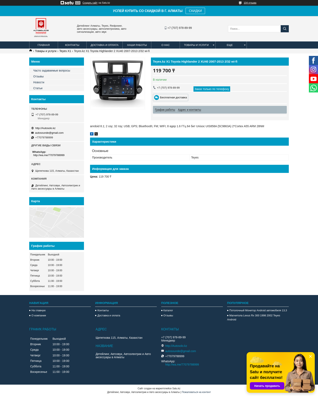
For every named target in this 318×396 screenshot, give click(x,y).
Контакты (72, 45)
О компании (38, 315)
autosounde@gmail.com (49, 132)
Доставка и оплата (104, 45)
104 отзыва (250, 2)
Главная (44, 45)
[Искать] (285, 28)
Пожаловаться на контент (196, 392)
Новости (38, 82)
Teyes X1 (65, 51)
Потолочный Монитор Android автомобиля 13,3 (258, 310)
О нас (165, 45)
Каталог (168, 310)
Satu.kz (176, 388)
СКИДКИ (195, 11)
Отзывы (38, 76)
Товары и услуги (196, 45)
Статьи (37, 88)
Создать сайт (90, 2)
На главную (38, 310)
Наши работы (137, 45)
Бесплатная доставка (173, 97)
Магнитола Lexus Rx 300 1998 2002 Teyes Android (253, 317)
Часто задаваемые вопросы (51, 70)
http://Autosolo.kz (45, 128)
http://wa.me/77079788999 (48, 155)
